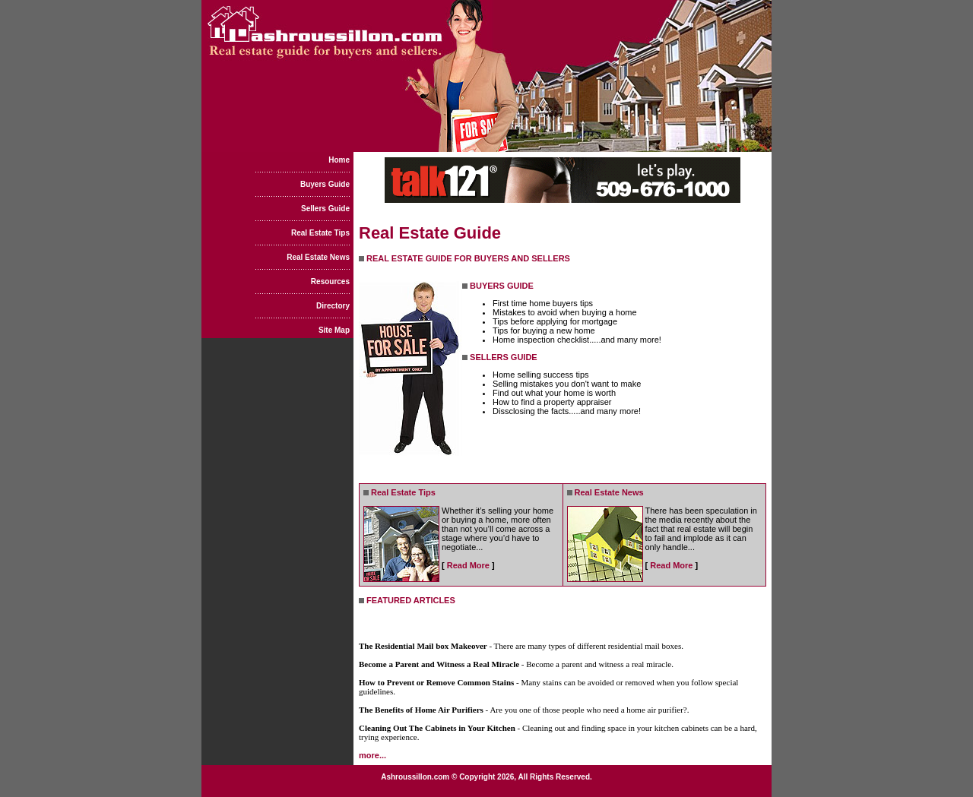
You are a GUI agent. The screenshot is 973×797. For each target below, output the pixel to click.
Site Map (334, 330)
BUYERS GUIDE (502, 285)
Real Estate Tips (320, 233)
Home (339, 160)
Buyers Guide (325, 184)
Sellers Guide (325, 208)
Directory (333, 306)
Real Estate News (318, 257)
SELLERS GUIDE (503, 357)
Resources (330, 281)
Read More (468, 565)
